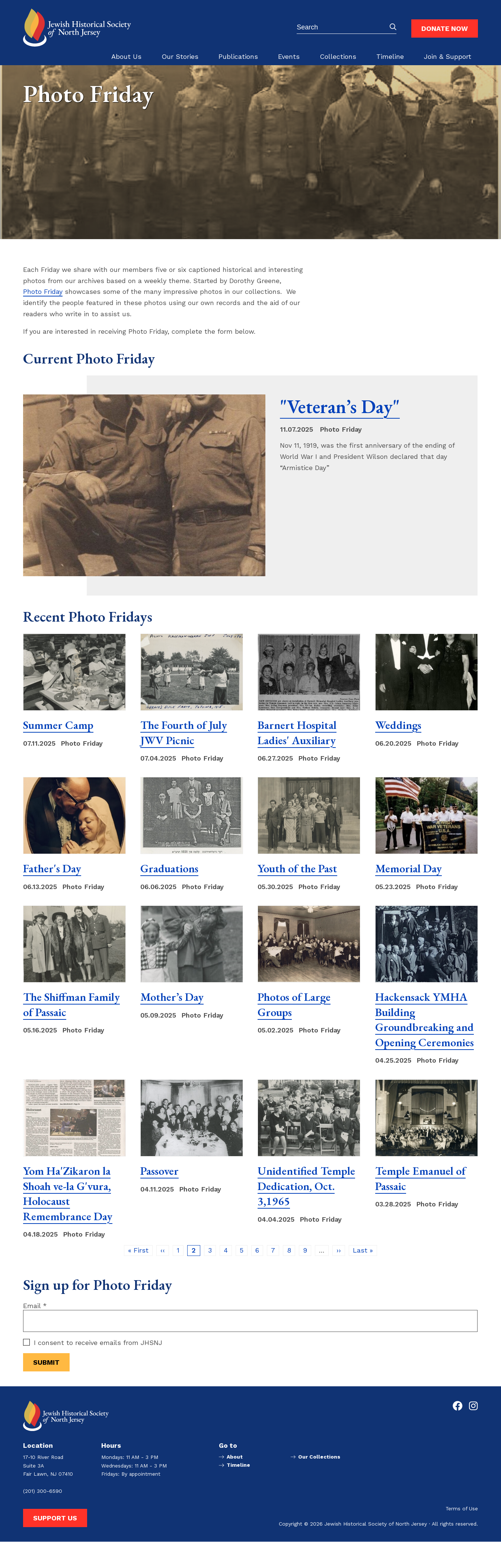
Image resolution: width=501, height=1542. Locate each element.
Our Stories (180, 56)
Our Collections (319, 1457)
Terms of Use (462, 1508)
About (234, 1457)
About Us (126, 56)
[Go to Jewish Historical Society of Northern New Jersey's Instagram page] (473, 1406)
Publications (238, 56)
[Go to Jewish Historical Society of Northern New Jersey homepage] (77, 28)
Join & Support (447, 56)
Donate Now (444, 28)
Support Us (55, 1518)
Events (289, 56)
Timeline (390, 56)
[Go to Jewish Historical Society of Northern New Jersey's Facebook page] (458, 1406)
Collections (338, 56)
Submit (393, 26)
